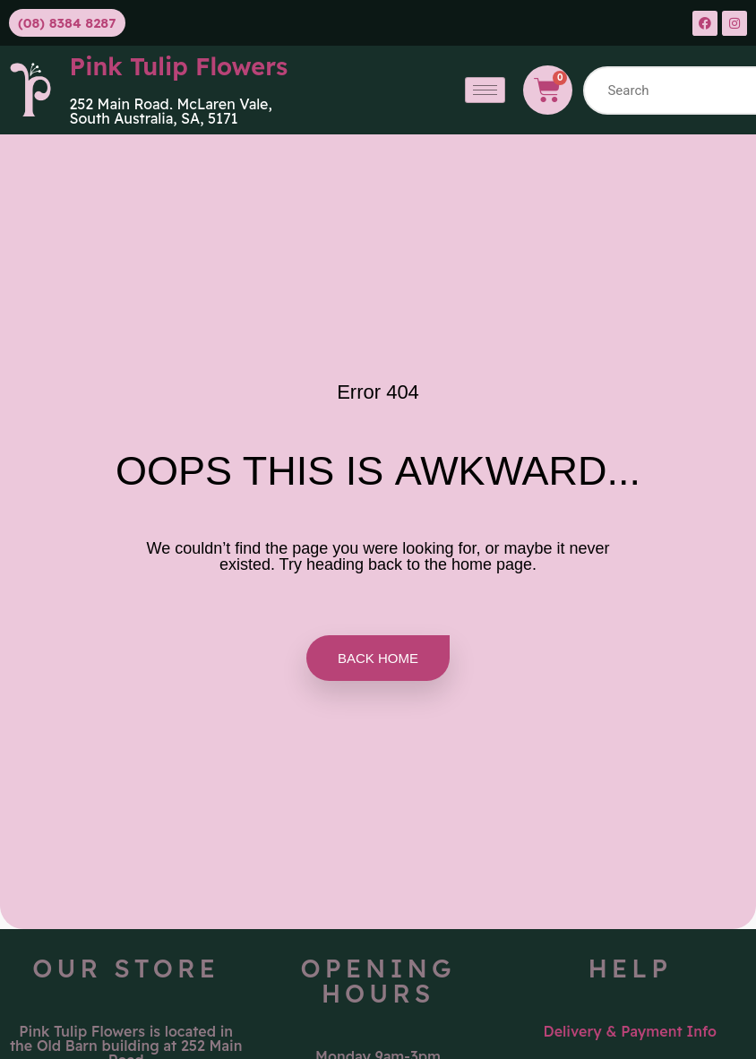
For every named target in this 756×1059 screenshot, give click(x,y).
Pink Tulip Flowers (179, 66)
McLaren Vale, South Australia (171, 111)
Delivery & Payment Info (630, 1031)
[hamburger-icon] (485, 90)
